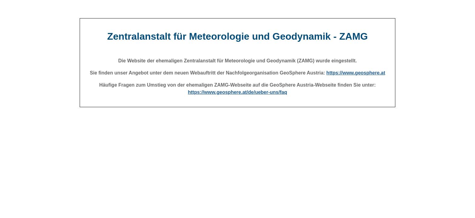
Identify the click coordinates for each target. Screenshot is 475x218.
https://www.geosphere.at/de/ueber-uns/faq (237, 92)
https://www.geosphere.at (355, 72)
